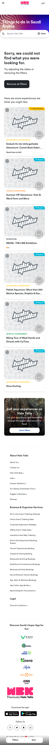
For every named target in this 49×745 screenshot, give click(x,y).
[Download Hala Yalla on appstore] (12, 714)
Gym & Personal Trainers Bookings (24, 575)
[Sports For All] (26, 675)
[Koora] (26, 660)
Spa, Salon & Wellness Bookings (23, 580)
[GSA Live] (26, 682)
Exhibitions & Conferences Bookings (25, 564)
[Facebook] (10, 727)
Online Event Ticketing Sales (22, 519)
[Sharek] (26, 667)
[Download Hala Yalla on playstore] (29, 714)
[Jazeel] (27, 653)
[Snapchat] (23, 727)
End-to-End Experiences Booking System (23, 542)
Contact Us (14, 468)
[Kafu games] (27, 637)
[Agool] (26, 646)
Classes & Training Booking (21, 554)
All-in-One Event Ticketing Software (25, 514)
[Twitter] (16, 727)
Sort (34, 740)
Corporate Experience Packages (23, 525)
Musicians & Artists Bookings (22, 570)
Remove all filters (17, 84)
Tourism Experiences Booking (22, 548)
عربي (43, 2)
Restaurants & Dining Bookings (22, 559)
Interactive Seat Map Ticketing (22, 535)
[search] (3, 34)
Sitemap (13, 499)
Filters (15, 740)
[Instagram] (30, 727)
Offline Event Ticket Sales (20, 530)
